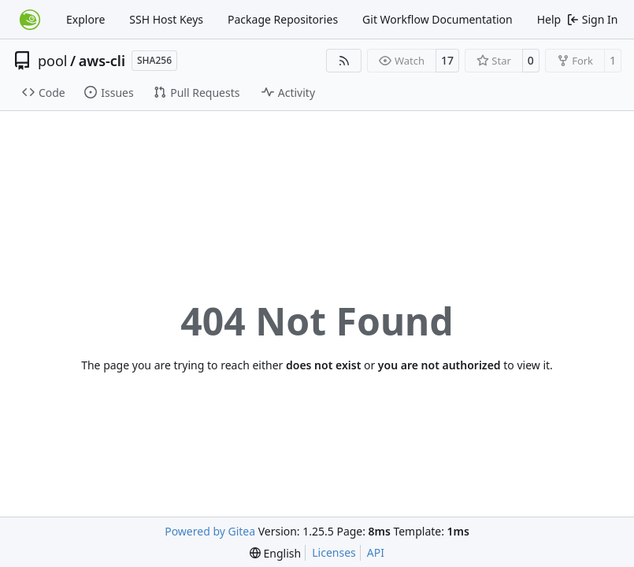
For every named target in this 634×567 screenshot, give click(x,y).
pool (53, 61)
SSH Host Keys (166, 19)
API (375, 552)
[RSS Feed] (344, 60)
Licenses (334, 552)
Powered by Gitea (210, 531)
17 (447, 60)
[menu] (275, 553)
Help (549, 19)
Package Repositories (283, 19)
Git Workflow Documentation (437, 19)
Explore (85, 19)
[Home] (30, 20)
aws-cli (102, 61)
